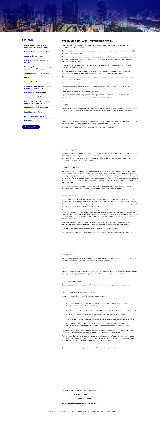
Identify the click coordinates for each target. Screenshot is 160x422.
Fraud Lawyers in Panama (34, 112)
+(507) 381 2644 (81, 395)
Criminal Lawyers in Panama (35, 116)
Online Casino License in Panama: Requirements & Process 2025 (37, 102)
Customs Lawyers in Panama (35, 97)
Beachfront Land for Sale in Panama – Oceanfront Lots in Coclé (39, 87)
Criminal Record (30, 82)
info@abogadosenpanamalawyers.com (83, 403)
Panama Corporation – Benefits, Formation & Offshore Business (36, 46)
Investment (28, 78)
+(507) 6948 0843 (84, 399)
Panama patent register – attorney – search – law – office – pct (38, 68)
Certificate (28, 121)
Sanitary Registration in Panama (36, 73)
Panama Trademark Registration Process (36, 61)
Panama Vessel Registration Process (38, 52)
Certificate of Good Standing (35, 93)
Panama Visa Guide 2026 (33, 56)
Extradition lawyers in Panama (36, 108)
